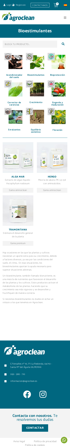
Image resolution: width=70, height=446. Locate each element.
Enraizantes (14, 130)
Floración (57, 130)
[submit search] (63, 44)
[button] (65, 17)
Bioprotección (57, 75)
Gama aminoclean (18, 190)
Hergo (52, 177)
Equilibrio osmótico (36, 131)
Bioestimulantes (35, 75)
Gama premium (18, 243)
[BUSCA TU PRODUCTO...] (30, 44)
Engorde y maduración (57, 104)
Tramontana (18, 230)
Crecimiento (35, 102)
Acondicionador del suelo (14, 76)
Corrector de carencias (14, 104)
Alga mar (18, 177)
